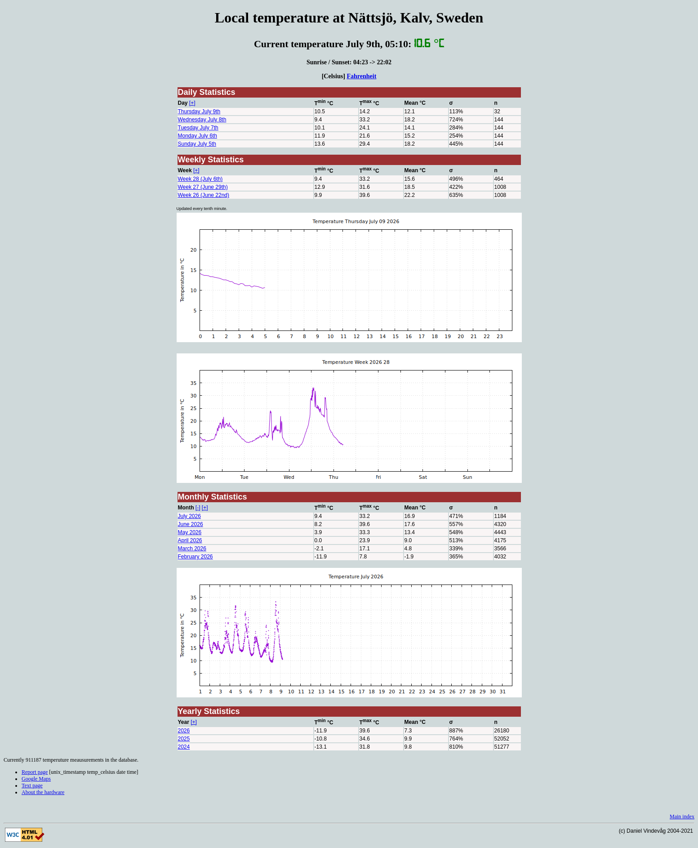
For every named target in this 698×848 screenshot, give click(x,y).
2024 (184, 747)
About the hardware (43, 792)
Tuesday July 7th (198, 128)
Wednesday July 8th (202, 119)
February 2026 (195, 556)
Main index (682, 816)
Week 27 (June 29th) (203, 187)
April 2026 (190, 540)
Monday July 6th (197, 136)
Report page (35, 772)
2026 (184, 730)
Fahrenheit (361, 76)
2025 (184, 739)
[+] (192, 103)
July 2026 (189, 516)
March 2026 (192, 548)
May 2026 (190, 532)
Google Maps (36, 779)
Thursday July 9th (199, 111)
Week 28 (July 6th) (200, 179)
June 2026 (190, 524)
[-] (198, 507)
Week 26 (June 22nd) (204, 195)
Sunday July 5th (197, 144)
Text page (32, 785)
